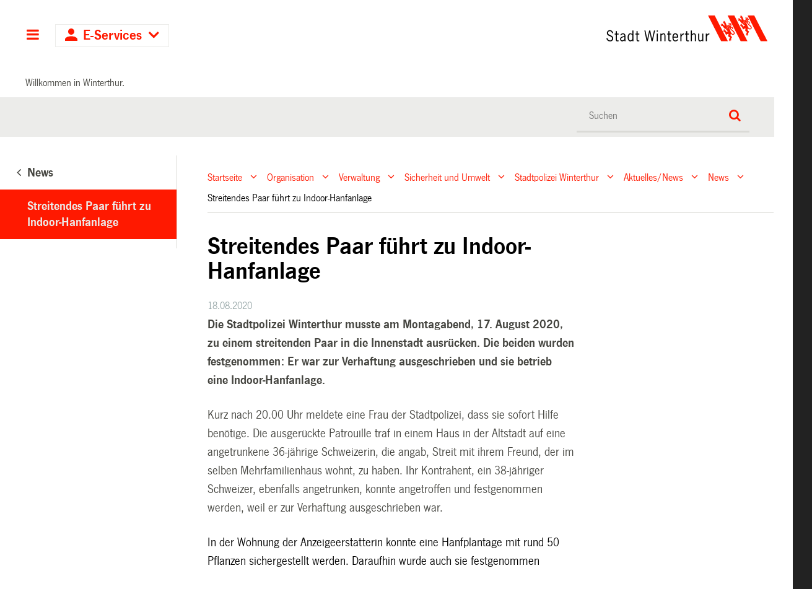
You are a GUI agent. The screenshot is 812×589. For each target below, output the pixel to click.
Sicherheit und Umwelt (447, 177)
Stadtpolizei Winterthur (557, 177)
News (718, 177)
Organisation (290, 177)
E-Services (112, 35)
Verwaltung (359, 177)
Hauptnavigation (32, 36)
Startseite (224, 177)
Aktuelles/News (653, 177)
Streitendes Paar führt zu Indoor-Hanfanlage (89, 214)
